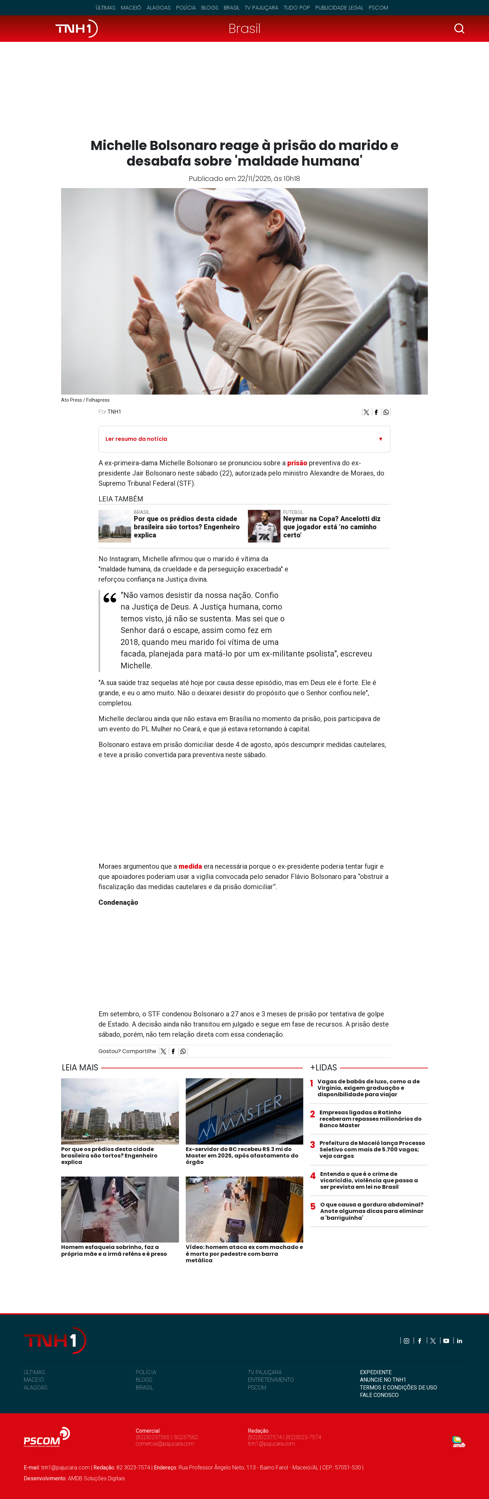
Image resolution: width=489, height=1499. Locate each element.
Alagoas (159, 8)
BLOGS (144, 1380)
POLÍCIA (146, 1372)
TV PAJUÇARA (265, 1372)
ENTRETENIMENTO (271, 1380)
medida (190, 866)
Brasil (231, 8)
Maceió (131, 8)
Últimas (105, 8)
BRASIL (144, 1387)
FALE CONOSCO (379, 1395)
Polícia (186, 8)
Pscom (378, 8)
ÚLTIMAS (34, 1372)
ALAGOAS (35, 1387)
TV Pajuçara (261, 8)
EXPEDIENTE (376, 1372)
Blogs (209, 8)
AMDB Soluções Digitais (96, 1478)
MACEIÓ (34, 1380)
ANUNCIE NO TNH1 (383, 1380)
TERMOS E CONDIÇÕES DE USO (398, 1387)
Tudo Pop (297, 8)
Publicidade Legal (339, 8)
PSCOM (257, 1387)
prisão (297, 463)
